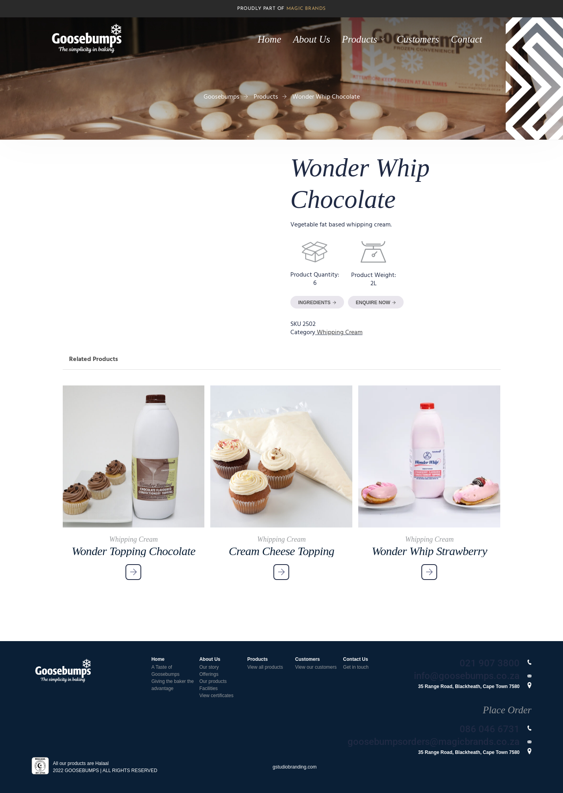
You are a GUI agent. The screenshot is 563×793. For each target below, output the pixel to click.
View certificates (216, 695)
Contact (466, 39)
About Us (311, 39)
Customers (418, 39)
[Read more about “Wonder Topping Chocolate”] (133, 572)
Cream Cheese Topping (281, 551)
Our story (209, 667)
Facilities (208, 688)
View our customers (316, 667)
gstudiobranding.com (294, 767)
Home (269, 39)
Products (359, 39)
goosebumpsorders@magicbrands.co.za (434, 741)
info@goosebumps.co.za (467, 675)
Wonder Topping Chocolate (133, 551)
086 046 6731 (490, 729)
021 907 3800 (490, 663)
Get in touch (356, 667)
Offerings (208, 674)
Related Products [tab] (93, 359)
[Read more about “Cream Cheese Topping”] (281, 572)
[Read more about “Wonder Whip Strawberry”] (429, 572)
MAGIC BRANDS (306, 8)
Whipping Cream (340, 332)
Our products (212, 681)
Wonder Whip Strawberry (429, 551)
